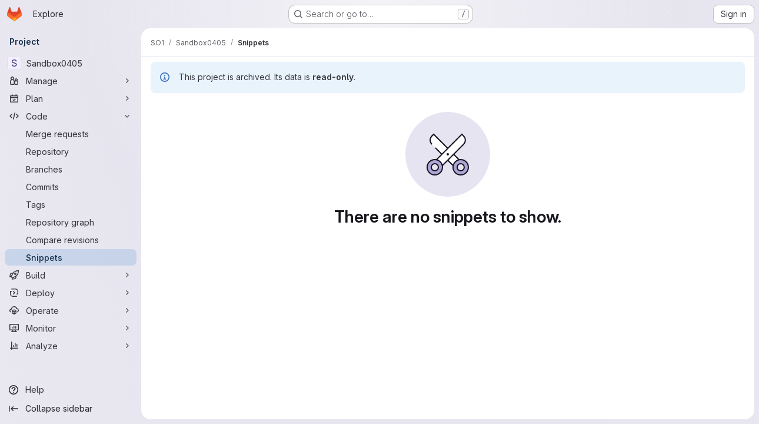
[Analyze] (71, 345)
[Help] (71, 390)
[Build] (71, 275)
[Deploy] (71, 292)
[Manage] (71, 80)
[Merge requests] (71, 133)
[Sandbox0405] (71, 63)
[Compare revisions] (71, 239)
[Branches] (71, 169)
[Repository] (71, 151)
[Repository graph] (71, 222)
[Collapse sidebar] (71, 408)
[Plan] (71, 98)
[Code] (71, 116)
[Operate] (71, 310)
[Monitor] (71, 328)
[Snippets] (71, 257)
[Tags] (71, 204)
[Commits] (71, 186)
